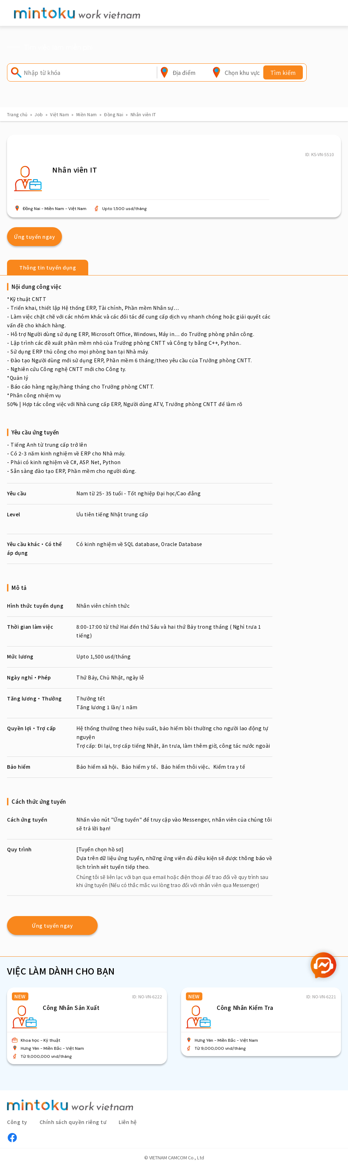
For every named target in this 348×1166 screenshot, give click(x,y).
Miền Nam (86, 114)
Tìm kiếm (283, 72)
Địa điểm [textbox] (184, 72)
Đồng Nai (113, 114)
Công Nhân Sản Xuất (71, 1007)
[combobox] (184, 72)
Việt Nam (59, 114)
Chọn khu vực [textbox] (242, 72)
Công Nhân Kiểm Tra (245, 1007)
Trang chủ (17, 114)
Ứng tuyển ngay (34, 236)
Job (39, 114)
